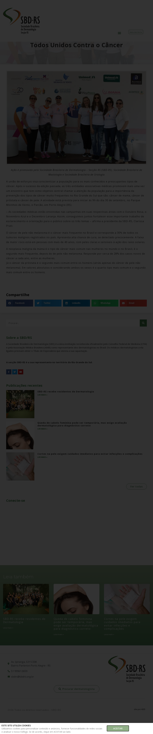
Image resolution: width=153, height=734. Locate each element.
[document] (76, 367)
